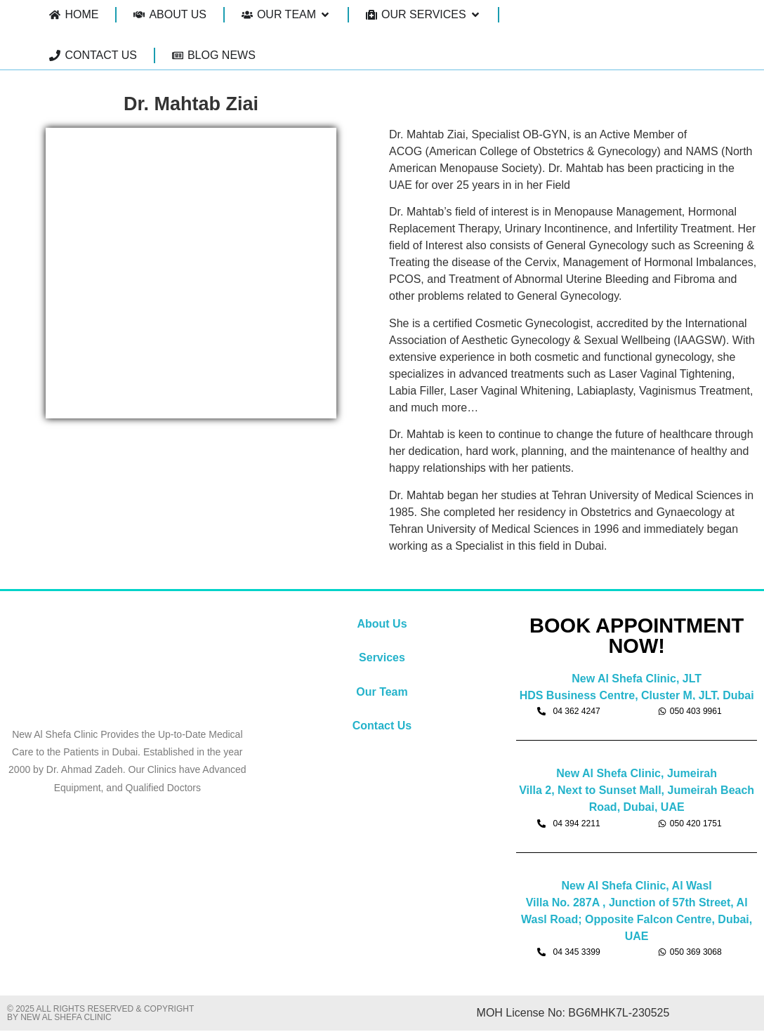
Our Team (382, 692)
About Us (382, 624)
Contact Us (382, 726)
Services (382, 657)
